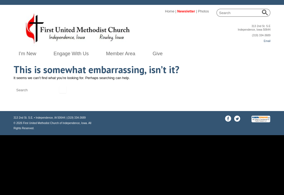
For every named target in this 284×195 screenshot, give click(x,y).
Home (169, 11)
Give (158, 53)
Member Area (120, 53)
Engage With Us (71, 53)
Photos (203, 11)
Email (267, 41)
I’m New (27, 53)
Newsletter (186, 11)
